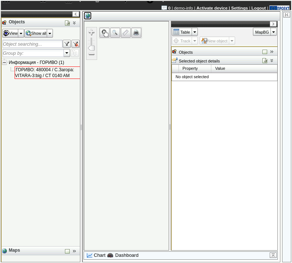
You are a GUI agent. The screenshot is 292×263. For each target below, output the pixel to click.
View (13, 33)
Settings (239, 7)
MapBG (262, 32)
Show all (38, 33)
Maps (14, 257)
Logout (259, 7)
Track (185, 41)
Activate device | (213, 7)
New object (217, 41)
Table (185, 32)
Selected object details (199, 61)
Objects (17, 21)
